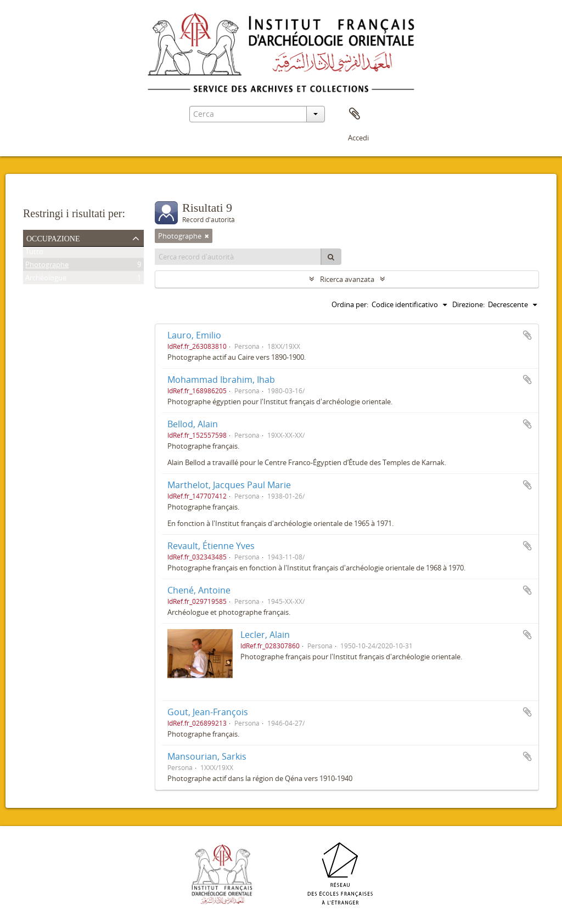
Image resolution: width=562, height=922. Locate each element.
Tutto (34, 253)
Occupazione (53, 237)
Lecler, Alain (265, 635)
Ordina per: (349, 304)
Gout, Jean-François (207, 712)
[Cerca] (331, 256)
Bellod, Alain (192, 424)
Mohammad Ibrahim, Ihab (221, 380)
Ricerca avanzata (347, 279)
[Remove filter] (207, 235)
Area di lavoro (354, 114)
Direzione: (468, 304)
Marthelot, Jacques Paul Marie (229, 485)
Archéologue (45, 280)
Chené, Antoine (199, 590)
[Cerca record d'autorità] (238, 256)
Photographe (47, 266)
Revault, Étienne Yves (211, 546)
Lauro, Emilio (194, 335)
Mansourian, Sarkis (206, 756)
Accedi (358, 138)
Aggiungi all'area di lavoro (527, 335)
